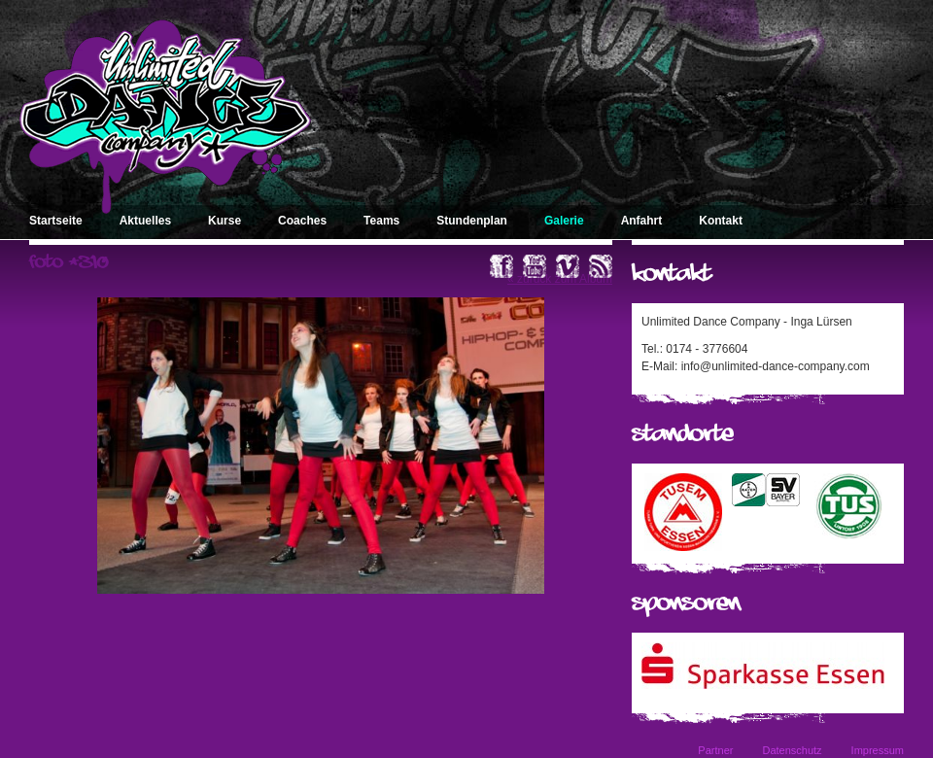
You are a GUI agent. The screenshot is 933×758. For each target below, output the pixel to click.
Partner (715, 750)
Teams (381, 220)
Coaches (302, 220)
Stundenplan (471, 220)
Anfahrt (642, 220)
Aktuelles (145, 220)
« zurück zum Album (559, 279)
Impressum (877, 750)
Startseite (56, 220)
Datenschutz (791, 750)
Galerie (564, 220)
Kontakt (721, 220)
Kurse (224, 220)
